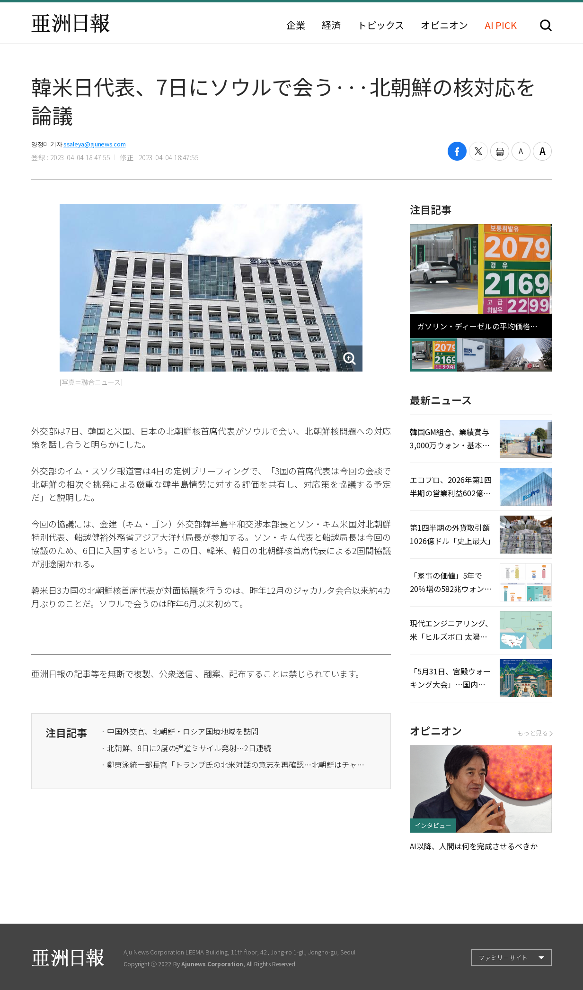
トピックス (380, 25)
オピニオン (444, 25)
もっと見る (534, 733)
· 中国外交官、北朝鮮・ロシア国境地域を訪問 (179, 731)
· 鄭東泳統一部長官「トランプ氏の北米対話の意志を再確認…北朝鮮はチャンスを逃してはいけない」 (233, 764)
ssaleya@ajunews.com (94, 143)
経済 (331, 25)
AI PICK (501, 25)
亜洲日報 (70, 23)
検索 (546, 25)
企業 (295, 25)
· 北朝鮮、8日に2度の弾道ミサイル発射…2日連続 (186, 748)
